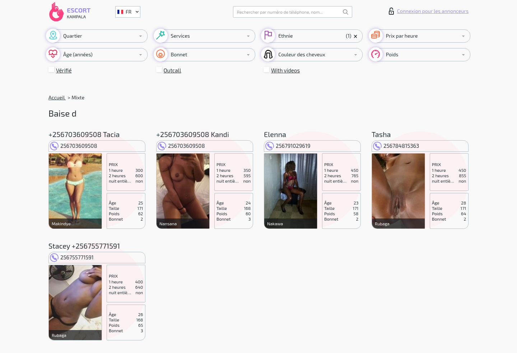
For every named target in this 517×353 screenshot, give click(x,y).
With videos (285, 70)
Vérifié (64, 70)
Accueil (57, 97)
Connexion (429, 11)
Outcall (172, 70)
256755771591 (72, 257)
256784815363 (396, 145)
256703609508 (73, 145)
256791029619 (287, 145)
